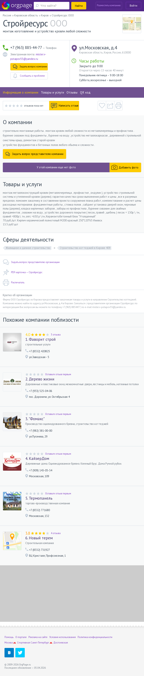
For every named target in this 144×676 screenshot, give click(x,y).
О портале (21, 637)
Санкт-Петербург (40, 642)
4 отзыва (56, 533)
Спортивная (23, 642)
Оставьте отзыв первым (58, 374)
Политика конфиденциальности (95, 637)
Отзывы (72, 92)
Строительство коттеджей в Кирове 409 (85, 248)
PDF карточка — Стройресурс (22, 272)
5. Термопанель (38, 498)
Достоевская (60, 642)
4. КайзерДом (37, 459)
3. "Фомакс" (35, 419)
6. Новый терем (39, 538)
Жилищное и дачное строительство (28, 248)
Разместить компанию (109, 5)
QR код (85, 92)
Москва (8, 642)
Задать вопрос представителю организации (31, 262)
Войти (133, 5)
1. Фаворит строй (40, 339)
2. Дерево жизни (39, 379)
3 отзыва (56, 334)
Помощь (9, 637)
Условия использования (62, 637)
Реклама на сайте (37, 637)
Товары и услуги (52, 92)
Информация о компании (20, 92)
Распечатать (13, 282)
